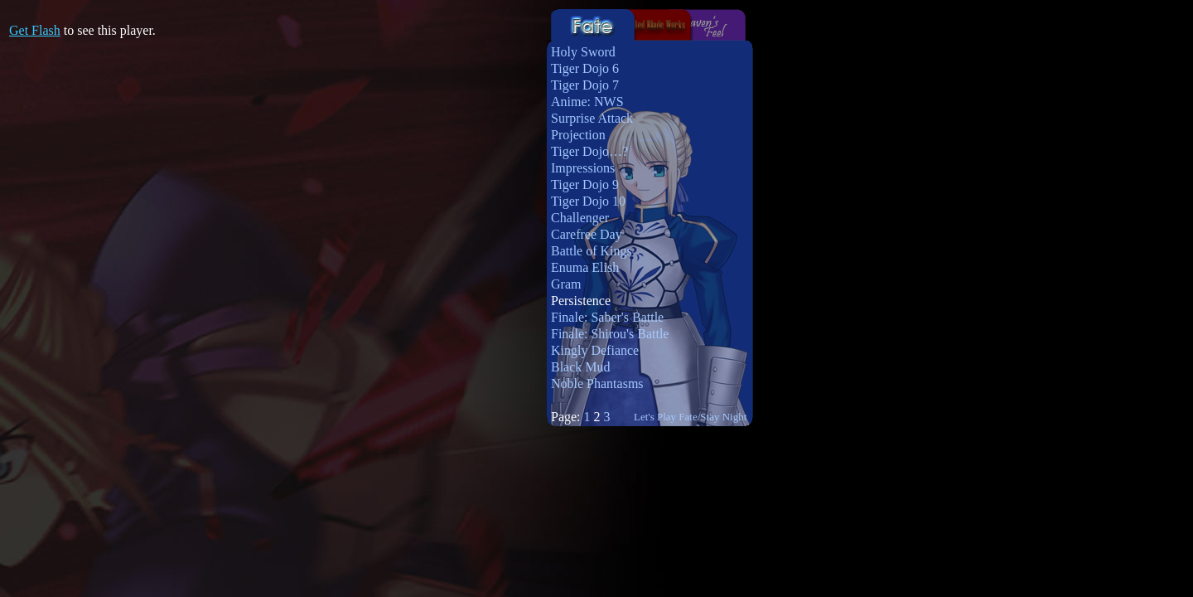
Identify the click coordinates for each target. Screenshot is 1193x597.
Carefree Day (586, 234)
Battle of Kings (591, 251)
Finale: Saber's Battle (607, 317)
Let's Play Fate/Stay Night (690, 416)
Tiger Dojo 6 (585, 68)
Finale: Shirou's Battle (610, 334)
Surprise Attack (592, 118)
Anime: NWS (587, 102)
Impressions (583, 168)
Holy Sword (583, 52)
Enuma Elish (585, 267)
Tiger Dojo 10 (588, 201)
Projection (578, 135)
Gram (566, 284)
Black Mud (581, 367)
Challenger (580, 218)
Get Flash (34, 30)
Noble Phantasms (597, 383)
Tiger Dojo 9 (585, 184)
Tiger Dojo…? (589, 151)
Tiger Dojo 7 (585, 85)
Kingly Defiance (595, 350)
